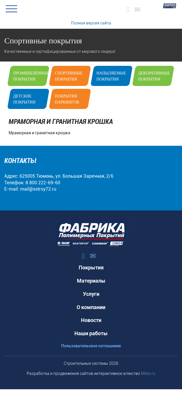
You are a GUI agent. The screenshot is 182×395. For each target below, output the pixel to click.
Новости (91, 320)
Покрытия (91, 267)
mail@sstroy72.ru (38, 189)
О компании (91, 307)
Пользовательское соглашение (91, 346)
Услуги (91, 294)
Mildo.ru (148, 373)
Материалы (91, 281)
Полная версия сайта (91, 23)
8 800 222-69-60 (43, 182)
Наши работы (91, 333)
